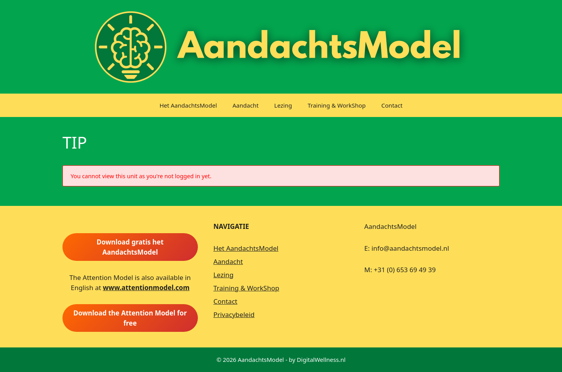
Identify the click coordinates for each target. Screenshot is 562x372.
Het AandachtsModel (188, 105)
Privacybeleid (234, 314)
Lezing (283, 105)
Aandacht (246, 105)
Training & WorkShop (337, 105)
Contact (391, 105)
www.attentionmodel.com (146, 287)
